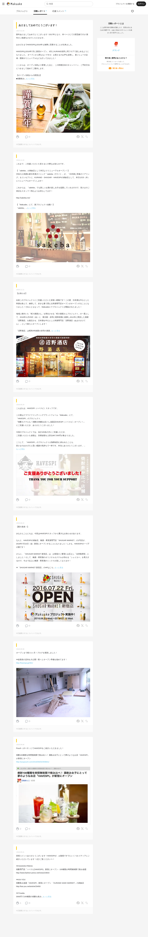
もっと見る (30, 79)
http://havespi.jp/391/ (24, 663)
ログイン (141, 4)
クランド (116, 50)
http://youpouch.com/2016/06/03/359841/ (32, 762)
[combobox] (68, 3)
